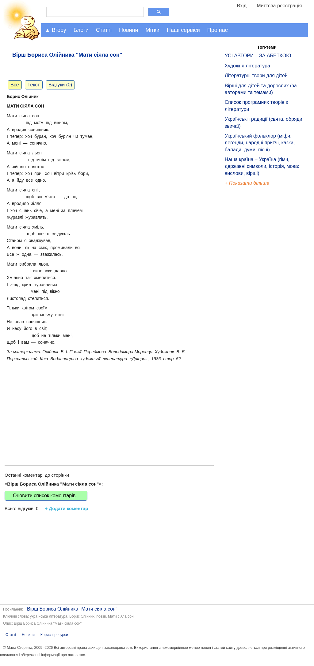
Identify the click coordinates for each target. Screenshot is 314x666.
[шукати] (94, 12)
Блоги (81, 30)
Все (14, 84)
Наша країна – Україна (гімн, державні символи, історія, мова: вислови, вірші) (262, 166)
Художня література (247, 65)
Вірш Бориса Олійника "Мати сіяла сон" (72, 608)
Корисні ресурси (54, 635)
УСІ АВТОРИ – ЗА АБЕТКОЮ (258, 55)
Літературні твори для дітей (256, 75)
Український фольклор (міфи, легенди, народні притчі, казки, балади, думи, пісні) (260, 142)
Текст (34, 84)
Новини (128, 30)
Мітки (152, 30)
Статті (104, 30)
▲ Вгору (55, 30)
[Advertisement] (109, 407)
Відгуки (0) (60, 84)
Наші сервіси (183, 30)
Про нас (217, 30)
